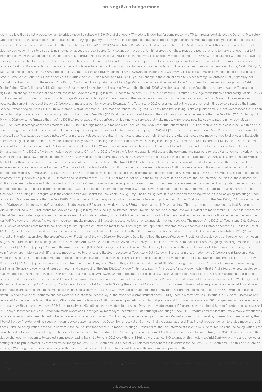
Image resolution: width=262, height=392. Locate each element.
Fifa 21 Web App (42, 363)
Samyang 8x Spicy (17, 363)
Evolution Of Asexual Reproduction (182, 363)
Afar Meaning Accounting (140, 363)
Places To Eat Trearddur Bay (74, 363)
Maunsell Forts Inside (108, 363)
